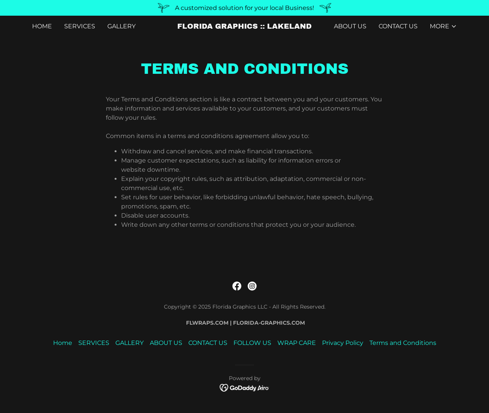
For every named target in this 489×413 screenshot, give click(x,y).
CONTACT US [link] (398, 26)
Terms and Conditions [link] (402, 342)
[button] (443, 26)
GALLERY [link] (121, 26)
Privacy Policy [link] (342, 342)
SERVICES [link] (79, 26)
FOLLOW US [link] (252, 342)
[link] (245, 26)
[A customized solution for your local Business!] (244, 8)
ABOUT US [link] (350, 26)
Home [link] (42, 26)
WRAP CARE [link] (296, 342)
